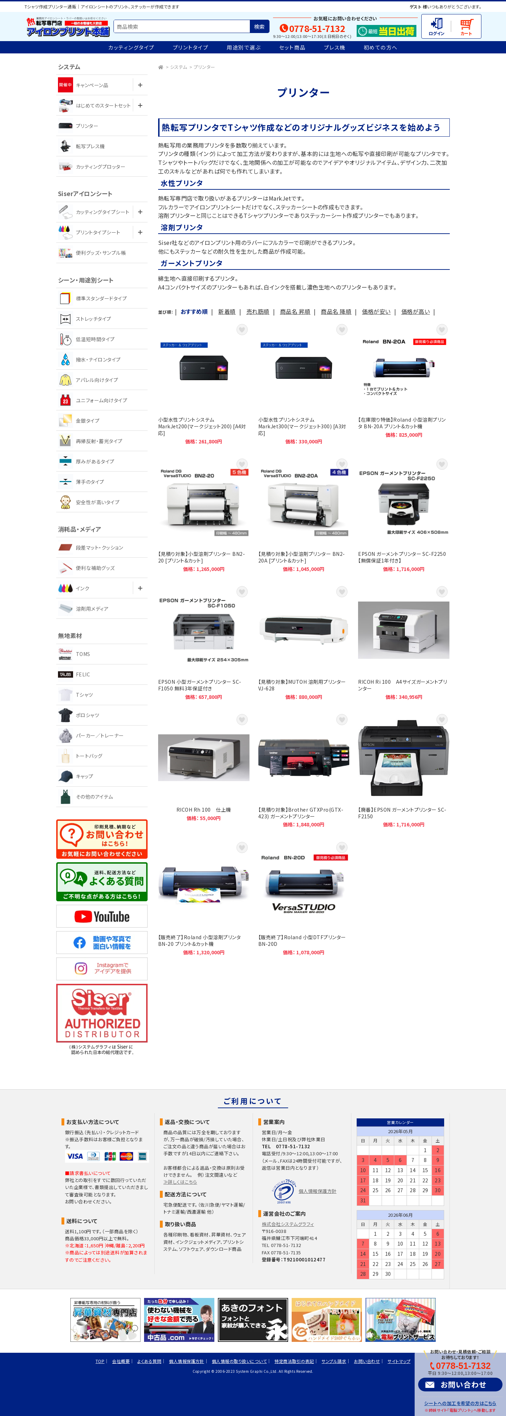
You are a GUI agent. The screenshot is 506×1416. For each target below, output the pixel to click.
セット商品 (292, 47)
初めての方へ (381, 47)
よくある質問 (149, 1361)
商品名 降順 (336, 311)
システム (178, 67)
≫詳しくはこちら (180, 1181)
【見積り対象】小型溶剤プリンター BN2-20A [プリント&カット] (304, 514)
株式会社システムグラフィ (288, 1224)
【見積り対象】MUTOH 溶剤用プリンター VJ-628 (304, 642)
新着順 (226, 311)
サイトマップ (399, 1361)
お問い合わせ (463, 1384)
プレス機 (334, 47)
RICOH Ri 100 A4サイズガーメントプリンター (403, 642)
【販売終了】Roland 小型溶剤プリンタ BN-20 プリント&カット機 (203, 898)
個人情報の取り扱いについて (239, 1361)
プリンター (204, 67)
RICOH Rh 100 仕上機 (203, 770)
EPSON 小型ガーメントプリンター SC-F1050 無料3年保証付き (203, 642)
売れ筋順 (258, 311)
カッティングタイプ (131, 47)
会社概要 (121, 1361)
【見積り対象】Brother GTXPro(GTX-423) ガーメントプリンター (304, 770)
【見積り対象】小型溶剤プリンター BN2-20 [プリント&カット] (203, 514)
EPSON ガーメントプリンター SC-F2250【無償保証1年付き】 (403, 514)
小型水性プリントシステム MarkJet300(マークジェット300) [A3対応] (304, 383)
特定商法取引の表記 (294, 1361)
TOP (100, 1361)
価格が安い (376, 311)
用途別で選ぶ (244, 47)
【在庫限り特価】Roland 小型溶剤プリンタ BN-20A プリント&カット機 (403, 383)
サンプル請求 (334, 1361)
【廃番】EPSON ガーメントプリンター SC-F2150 (403, 770)
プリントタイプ (191, 47)
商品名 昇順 (295, 311)
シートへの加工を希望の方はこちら (460, 1403)
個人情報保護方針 (318, 1191)
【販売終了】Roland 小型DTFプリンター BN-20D (304, 898)
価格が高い (415, 311)
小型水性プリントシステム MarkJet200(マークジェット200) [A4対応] (203, 383)
